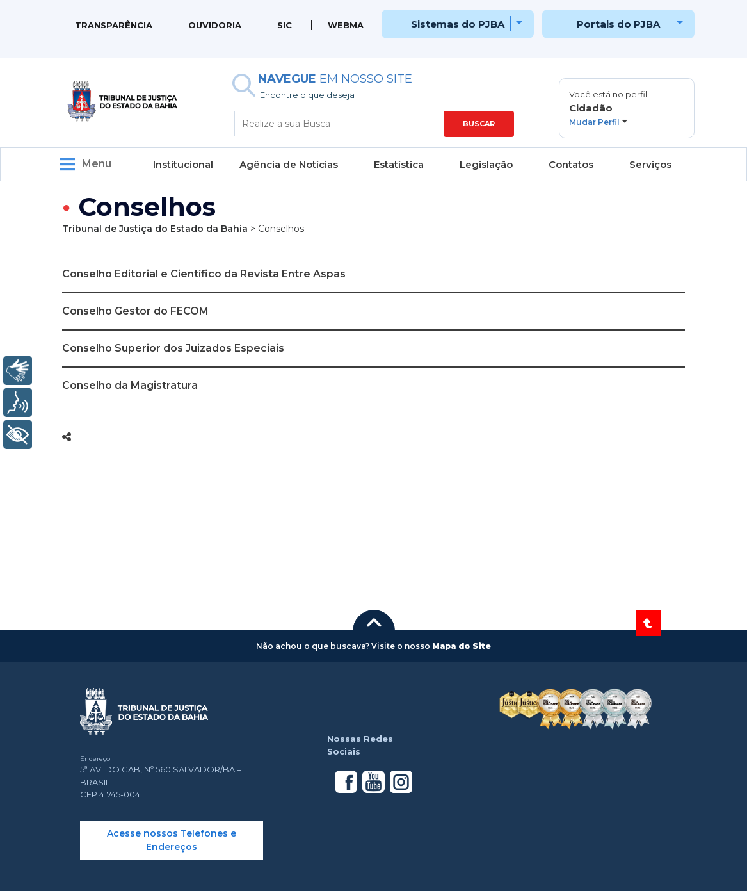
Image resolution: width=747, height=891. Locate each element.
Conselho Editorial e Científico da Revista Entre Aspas (204, 274)
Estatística (399, 164)
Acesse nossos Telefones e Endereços (171, 840)
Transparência (113, 25)
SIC (284, 25)
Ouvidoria (214, 25)
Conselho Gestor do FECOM (135, 311)
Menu (96, 164)
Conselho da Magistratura (130, 385)
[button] (627, 108)
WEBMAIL (349, 25)
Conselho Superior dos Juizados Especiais (173, 348)
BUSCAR (479, 123)
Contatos (571, 164)
